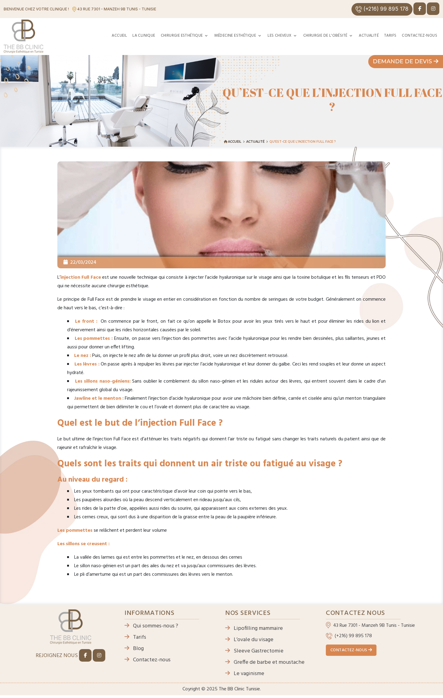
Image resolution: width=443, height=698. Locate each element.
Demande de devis (405, 61)
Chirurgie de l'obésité (325, 35)
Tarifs (390, 35)
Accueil (119, 35)
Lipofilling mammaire (254, 628)
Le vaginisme (244, 673)
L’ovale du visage (249, 639)
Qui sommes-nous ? (151, 626)
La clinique (143, 35)
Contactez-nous (419, 35)
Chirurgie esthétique (182, 35)
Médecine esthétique (235, 35)
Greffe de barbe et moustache (264, 662)
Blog (134, 648)
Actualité (369, 35)
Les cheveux (279, 35)
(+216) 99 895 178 (382, 9)
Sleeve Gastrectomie (254, 651)
